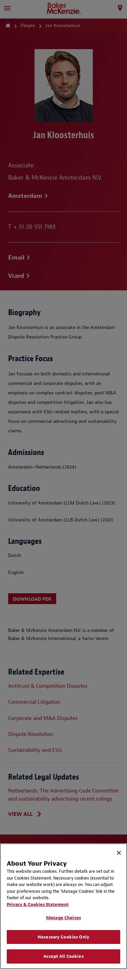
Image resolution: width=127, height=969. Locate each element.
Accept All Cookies (63, 956)
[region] (63, 906)
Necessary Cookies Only (63, 937)
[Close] (118, 852)
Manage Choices (63, 918)
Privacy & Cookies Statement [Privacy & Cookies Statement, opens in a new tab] (38, 904)
